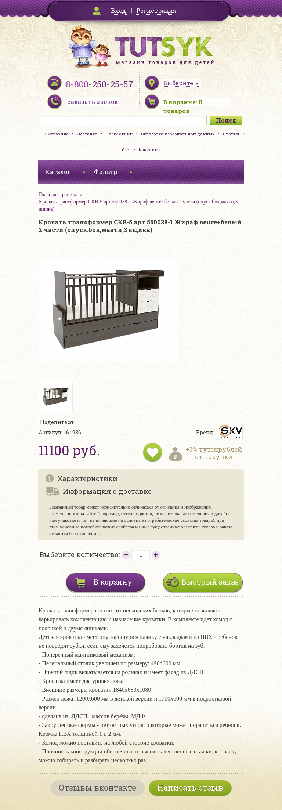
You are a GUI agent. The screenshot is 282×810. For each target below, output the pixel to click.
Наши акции (119, 134)
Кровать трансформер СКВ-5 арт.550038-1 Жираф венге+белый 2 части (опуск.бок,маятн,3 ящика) (138, 205)
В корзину (113, 581)
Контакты (149, 149)
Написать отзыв (190, 787)
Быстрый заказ (210, 581)
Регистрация (156, 10)
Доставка (87, 134)
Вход (118, 10)
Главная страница (58, 194)
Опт (126, 149)
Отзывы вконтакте (97, 787)
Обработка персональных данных (177, 134)
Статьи (231, 134)
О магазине (55, 134)
